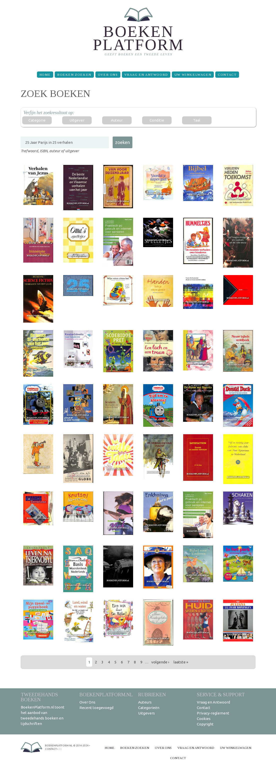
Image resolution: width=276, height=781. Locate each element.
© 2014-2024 (81, 745)
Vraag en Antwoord (146, 74)
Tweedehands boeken (39, 697)
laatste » (181, 662)
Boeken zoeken (74, 74)
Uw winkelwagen (192, 74)
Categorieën (148, 708)
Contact (227, 74)
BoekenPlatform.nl (106, 694)
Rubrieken (152, 694)
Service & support (221, 694)
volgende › (160, 662)
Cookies (204, 718)
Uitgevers (146, 713)
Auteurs (145, 702)
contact (51, 749)
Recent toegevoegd (96, 708)
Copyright (205, 724)
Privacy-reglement (213, 713)
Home (45, 74)
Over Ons (108, 74)
